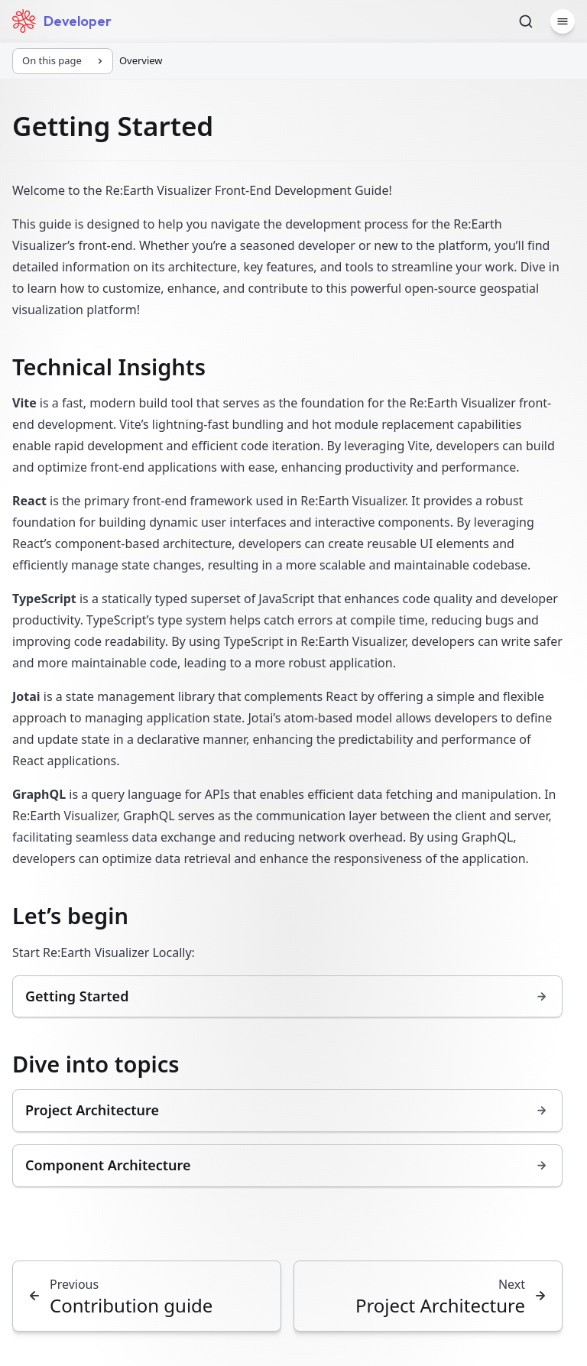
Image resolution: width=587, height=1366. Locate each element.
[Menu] (562, 21)
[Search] (526, 21)
